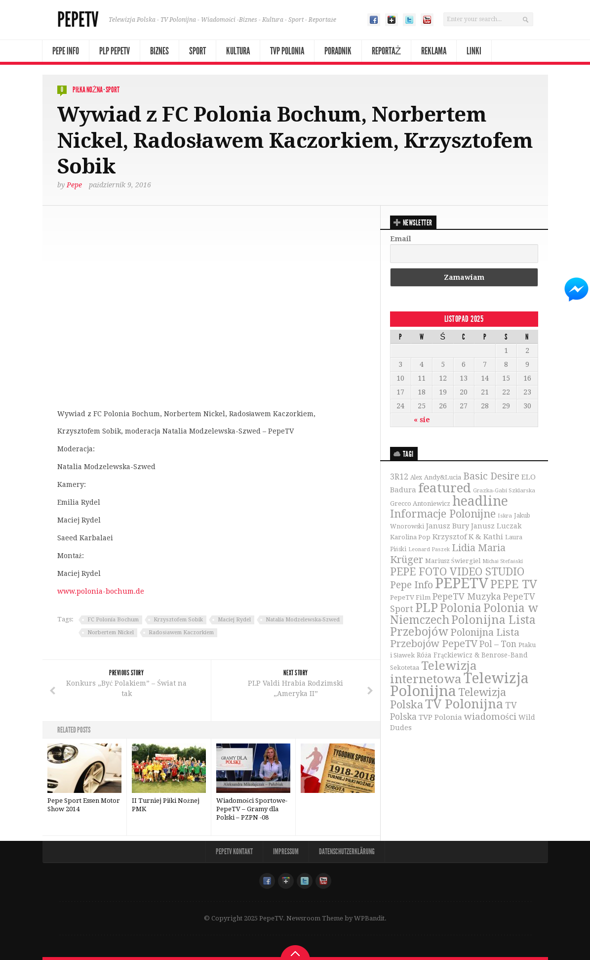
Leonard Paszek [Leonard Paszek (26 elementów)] (429, 549)
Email (400, 239)
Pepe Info (65, 51)
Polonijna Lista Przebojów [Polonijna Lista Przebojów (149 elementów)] (463, 626)
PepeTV (78, 19)
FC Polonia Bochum (113, 619)
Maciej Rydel (234, 619)
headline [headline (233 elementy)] (480, 501)
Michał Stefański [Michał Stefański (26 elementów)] (502, 561)
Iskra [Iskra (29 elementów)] (505, 515)
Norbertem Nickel (110, 632)
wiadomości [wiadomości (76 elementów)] (490, 716)
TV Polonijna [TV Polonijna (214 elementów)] (464, 704)
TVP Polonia (287, 51)
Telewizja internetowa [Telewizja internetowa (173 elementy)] (433, 672)
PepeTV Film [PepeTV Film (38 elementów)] (410, 597)
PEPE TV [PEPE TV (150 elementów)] (513, 584)
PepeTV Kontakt (234, 851)
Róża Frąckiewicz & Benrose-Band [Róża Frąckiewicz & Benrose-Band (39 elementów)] (472, 655)
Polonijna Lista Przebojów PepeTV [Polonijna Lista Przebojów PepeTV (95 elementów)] (454, 638)
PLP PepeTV (114, 51)
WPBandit (369, 918)
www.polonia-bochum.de (100, 591)
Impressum (286, 851)
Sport (197, 51)
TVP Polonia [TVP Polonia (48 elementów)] (440, 717)
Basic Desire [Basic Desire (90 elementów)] (491, 476)
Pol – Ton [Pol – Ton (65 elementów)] (497, 644)
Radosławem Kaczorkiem (181, 632)
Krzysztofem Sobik (178, 619)
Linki (474, 51)
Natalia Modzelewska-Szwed (303, 619)
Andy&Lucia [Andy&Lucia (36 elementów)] (442, 477)
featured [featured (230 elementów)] (444, 487)
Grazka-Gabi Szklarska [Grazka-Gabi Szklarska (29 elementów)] (504, 490)
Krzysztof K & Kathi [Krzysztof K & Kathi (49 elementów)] (468, 536)
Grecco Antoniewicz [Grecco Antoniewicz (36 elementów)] (420, 503)
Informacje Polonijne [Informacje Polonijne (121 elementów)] (443, 514)
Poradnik (338, 51)
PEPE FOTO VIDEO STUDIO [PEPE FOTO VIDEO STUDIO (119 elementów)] (457, 572)
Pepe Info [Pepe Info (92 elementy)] (411, 585)
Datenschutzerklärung (347, 851)
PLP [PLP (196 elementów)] (426, 608)
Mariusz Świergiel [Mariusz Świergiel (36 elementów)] (452, 561)
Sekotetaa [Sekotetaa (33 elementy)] (404, 667)
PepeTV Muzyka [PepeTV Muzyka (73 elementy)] (467, 596)
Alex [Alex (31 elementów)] (416, 477)
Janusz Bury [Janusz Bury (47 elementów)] (447, 526)
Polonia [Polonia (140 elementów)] (460, 608)
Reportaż (386, 51)
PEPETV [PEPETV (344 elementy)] (461, 583)
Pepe (74, 185)
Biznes (159, 51)
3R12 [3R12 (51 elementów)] (399, 477)
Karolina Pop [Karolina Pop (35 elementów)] (410, 537)
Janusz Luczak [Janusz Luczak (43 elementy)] (496, 526)
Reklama (433, 51)
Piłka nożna (88, 89)
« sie (422, 420)
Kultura (238, 51)
